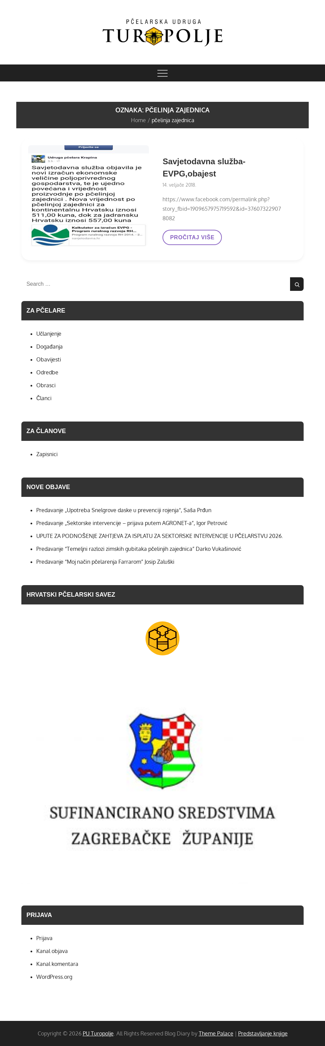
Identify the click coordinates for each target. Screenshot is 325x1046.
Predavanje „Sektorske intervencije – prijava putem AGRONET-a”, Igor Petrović (131, 523)
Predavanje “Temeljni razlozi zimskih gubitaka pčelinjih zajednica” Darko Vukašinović (138, 548)
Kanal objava (52, 951)
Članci (44, 398)
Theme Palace (216, 1033)
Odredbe (47, 372)
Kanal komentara (57, 963)
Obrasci (46, 385)
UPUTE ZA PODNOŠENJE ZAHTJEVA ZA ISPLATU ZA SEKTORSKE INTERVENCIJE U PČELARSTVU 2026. (159, 536)
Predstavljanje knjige (263, 1033)
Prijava (44, 938)
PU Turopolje (98, 1033)
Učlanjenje (48, 333)
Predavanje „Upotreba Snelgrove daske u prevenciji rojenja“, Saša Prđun (123, 510)
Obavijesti (48, 359)
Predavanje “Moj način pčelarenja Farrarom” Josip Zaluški (105, 561)
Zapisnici (47, 454)
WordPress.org (54, 976)
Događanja (49, 346)
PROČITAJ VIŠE (192, 239)
